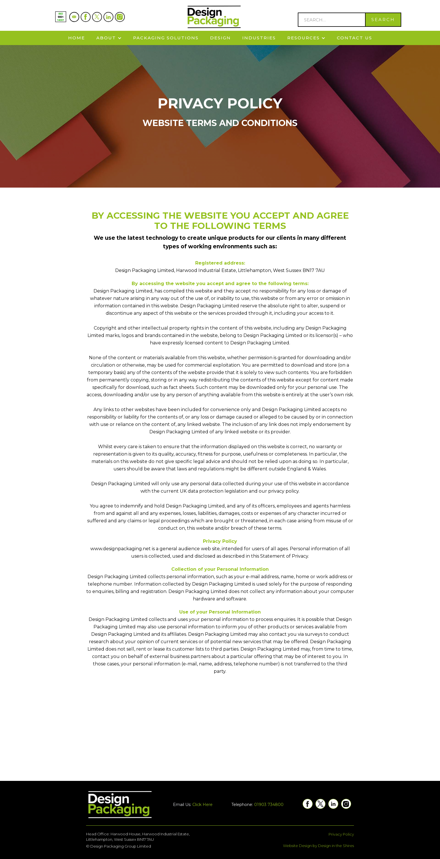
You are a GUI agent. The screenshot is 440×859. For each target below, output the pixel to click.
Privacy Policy (341, 834)
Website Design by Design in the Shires (318, 845)
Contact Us (354, 37)
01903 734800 (269, 804)
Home (76, 37)
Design (220, 37)
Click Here (202, 804)
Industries (259, 37)
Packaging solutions (166, 37)
